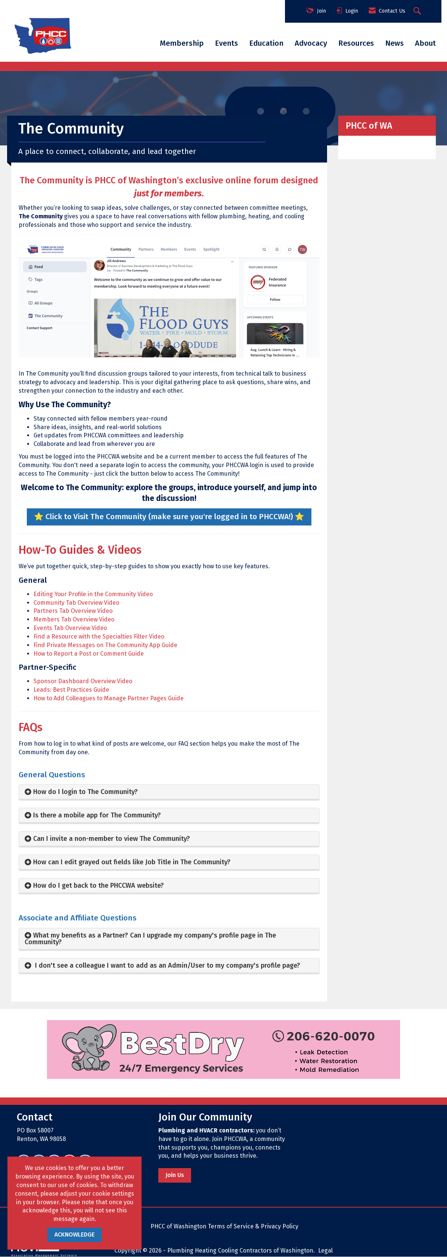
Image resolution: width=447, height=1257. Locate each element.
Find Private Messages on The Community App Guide (105, 645)
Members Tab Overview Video (74, 619)
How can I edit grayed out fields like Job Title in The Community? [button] (132, 862)
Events (226, 43)
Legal (325, 1250)
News (394, 43)
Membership (182, 43)
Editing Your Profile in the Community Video (93, 594)
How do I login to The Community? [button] (85, 792)
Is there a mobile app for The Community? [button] (97, 815)
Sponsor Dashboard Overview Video (83, 681)
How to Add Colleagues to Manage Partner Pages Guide (109, 698)
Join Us (174, 1175)
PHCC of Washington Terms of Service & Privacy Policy (224, 1226)
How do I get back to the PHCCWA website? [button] (98, 885)
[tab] (169, 792)
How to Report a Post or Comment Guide (89, 653)
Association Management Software (44, 1250)
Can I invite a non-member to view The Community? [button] (111, 839)
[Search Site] (418, 11)
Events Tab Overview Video (70, 627)
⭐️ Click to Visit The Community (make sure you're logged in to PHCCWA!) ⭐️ (169, 516)
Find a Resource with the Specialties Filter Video (99, 636)
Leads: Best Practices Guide (71, 689)
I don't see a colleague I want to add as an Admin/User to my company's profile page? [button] (166, 965)
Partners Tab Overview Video (73, 610)
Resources (356, 43)
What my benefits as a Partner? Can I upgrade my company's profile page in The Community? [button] (150, 938)
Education (266, 43)
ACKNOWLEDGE (74, 1234)
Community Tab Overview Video (76, 602)
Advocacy (311, 43)
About (425, 43)
